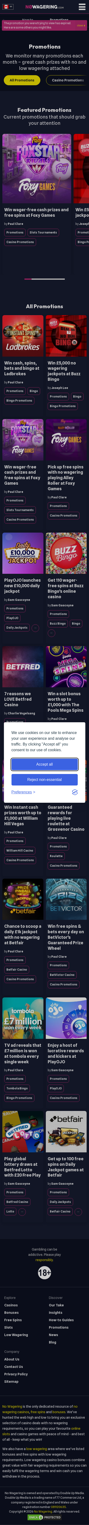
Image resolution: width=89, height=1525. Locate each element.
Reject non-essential (44, 780)
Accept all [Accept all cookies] (44, 764)
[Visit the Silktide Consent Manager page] (75, 792)
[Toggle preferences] (23, 792)
